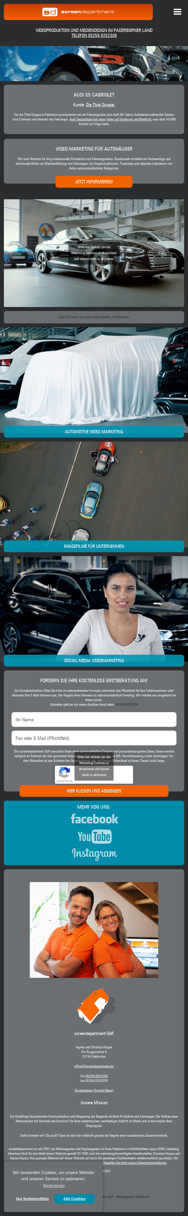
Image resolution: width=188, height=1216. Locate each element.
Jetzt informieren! (94, 182)
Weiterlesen (54, 1186)
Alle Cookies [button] (74, 1199)
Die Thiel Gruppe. (100, 105)
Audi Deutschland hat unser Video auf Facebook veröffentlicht (110, 119)
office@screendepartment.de (94, 1066)
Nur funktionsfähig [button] (32, 1199)
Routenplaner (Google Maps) (94, 1090)
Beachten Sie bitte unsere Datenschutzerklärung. (135, 1163)
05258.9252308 (97, 1076)
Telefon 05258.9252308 (94, 35)
